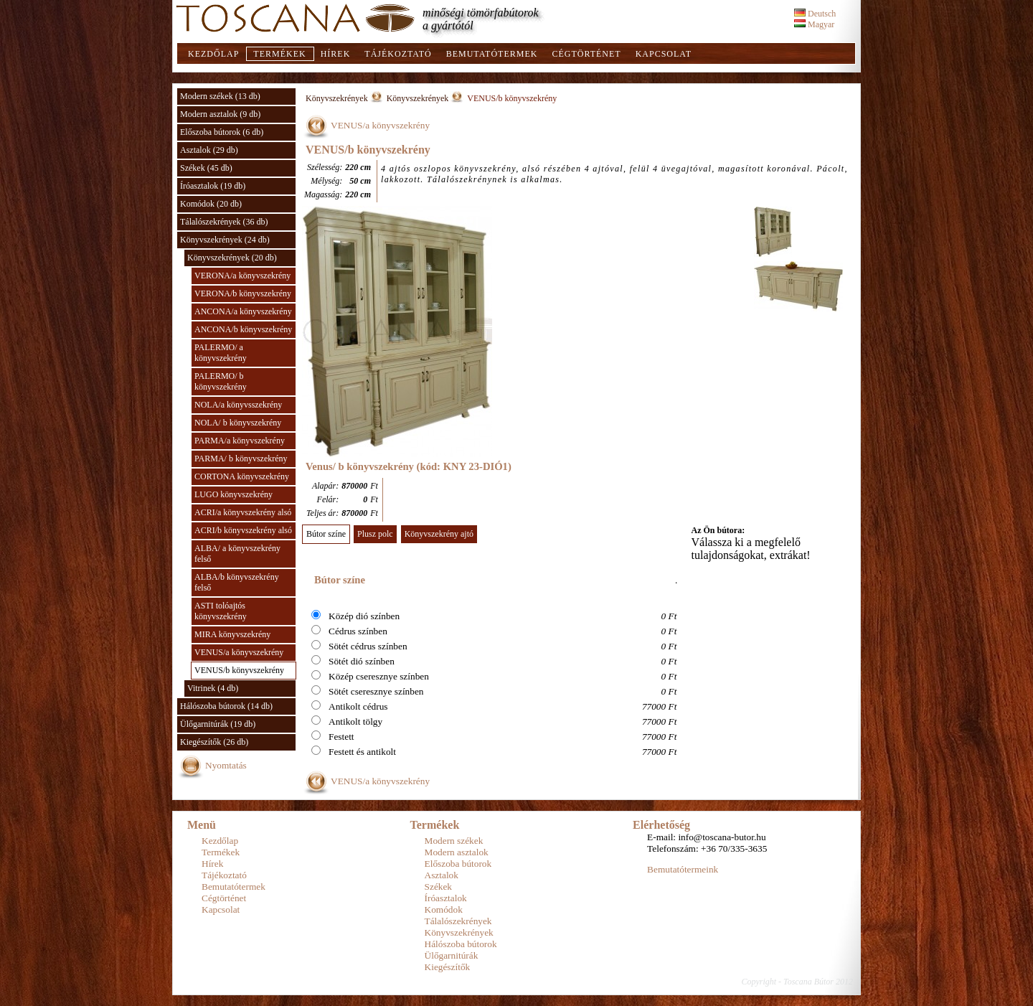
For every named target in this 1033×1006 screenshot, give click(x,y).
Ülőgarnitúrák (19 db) (217, 724)
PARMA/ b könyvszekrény (241, 458)
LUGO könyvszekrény (233, 494)
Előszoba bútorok (458, 863)
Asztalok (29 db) (209, 150)
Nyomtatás (226, 765)
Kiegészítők (448, 967)
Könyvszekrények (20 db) (232, 258)
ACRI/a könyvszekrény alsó (242, 512)
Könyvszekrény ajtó (439, 534)
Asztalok (441, 875)
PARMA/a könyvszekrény (239, 441)
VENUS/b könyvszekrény (239, 670)
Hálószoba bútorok (461, 944)
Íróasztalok (446, 898)
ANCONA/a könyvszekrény (243, 311)
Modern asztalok (457, 852)
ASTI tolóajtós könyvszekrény (220, 611)
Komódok (444, 909)
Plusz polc (375, 534)
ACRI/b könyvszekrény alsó (243, 530)
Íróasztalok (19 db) (212, 186)
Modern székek (454, 840)
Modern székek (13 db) (220, 96)
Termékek (279, 54)
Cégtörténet (586, 54)
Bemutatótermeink (682, 869)
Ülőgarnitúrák (451, 955)
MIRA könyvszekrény (232, 634)
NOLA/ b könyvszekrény (237, 423)
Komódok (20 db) (211, 204)
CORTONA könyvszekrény (241, 476)
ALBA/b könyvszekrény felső (236, 582)
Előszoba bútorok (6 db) (221, 132)
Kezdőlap (213, 54)
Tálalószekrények (458, 921)
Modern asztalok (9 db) (220, 114)
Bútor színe (326, 534)
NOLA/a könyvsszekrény (238, 405)
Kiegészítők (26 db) (214, 742)
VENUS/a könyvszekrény (238, 652)
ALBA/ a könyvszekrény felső (237, 553)
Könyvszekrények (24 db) (225, 240)
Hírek (336, 54)
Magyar (814, 24)
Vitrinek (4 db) (212, 688)
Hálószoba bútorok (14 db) (226, 706)
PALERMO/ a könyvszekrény (220, 352)
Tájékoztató (397, 54)
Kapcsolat (664, 54)
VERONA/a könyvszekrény (242, 276)
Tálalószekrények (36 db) (224, 222)
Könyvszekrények (337, 98)
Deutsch (815, 14)
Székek (439, 886)
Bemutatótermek (492, 54)
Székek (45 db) (206, 168)
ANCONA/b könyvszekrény (243, 329)
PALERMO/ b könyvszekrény (220, 381)
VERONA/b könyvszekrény (242, 293)
